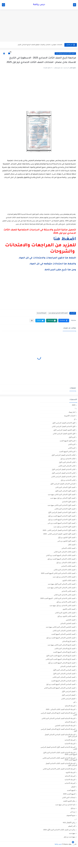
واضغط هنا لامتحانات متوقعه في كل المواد (52, 264)
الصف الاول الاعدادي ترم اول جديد (64, 527)
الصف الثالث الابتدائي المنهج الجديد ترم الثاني (60, 555)
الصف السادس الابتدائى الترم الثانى (64, 677)
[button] (63, 320)
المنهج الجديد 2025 (69, 794)
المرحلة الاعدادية (41, 313)
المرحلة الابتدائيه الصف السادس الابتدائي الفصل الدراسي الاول (61, 735)
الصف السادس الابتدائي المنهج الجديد (63, 681)
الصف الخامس (70, 620)
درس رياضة (39, 4)
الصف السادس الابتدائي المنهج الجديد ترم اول (60, 684)
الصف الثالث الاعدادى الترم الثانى (64, 569)
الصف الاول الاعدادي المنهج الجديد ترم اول (61, 519)
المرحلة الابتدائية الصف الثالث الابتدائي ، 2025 (60, 709)
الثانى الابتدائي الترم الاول (67, 462)
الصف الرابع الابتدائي (68, 641)
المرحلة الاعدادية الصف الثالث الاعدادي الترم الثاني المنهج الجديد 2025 (60, 759)
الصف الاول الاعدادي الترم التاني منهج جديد (61, 505)
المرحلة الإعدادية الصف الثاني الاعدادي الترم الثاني (59, 769)
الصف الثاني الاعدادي (68, 591)
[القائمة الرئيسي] (74, 4)
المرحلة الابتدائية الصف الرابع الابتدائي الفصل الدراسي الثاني (59, 714)
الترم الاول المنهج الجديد (67, 441)
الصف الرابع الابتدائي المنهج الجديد (64, 652)
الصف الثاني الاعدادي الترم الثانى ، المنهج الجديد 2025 (57, 598)
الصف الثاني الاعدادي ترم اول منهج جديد (62, 605)
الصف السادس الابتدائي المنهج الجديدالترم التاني (59, 688)
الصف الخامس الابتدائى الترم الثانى (64, 630)
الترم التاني (71, 444)
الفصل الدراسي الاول (68, 695)
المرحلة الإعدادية (70, 740)
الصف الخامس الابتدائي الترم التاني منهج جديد (60, 627)
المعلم (73, 787)
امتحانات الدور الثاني (68, 797)
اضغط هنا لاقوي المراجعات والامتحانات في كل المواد (47, 258)
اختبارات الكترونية (69, 415)
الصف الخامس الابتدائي (67, 623)
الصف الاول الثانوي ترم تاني (66, 541)
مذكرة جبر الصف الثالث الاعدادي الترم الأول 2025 (59, 830)
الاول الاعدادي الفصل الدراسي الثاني (63, 426)
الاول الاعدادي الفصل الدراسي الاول (63, 423)
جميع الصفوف (70, 815)
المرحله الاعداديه (70, 783)
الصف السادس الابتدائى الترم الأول (64, 670)
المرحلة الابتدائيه (70, 722)
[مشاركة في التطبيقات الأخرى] (31, 320)
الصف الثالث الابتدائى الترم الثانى (64, 552)
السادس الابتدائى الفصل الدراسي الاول (62, 484)
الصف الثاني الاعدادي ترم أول (65, 602)
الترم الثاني (71, 448)
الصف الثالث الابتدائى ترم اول (65, 562)
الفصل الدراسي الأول (68, 691)
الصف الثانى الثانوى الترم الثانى (65, 612)
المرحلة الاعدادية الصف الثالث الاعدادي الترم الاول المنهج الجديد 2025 (60, 753)
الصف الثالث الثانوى (68, 580)
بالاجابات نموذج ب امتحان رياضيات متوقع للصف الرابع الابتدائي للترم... (39, 45)
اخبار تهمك (72, 412)
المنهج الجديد (71, 790)
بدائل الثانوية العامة (69, 801)
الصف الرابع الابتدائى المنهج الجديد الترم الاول (60, 655)
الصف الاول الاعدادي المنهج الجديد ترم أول (61, 516)
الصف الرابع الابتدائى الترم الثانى (64, 648)
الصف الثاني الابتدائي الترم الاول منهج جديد (61, 584)
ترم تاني (72, 812)
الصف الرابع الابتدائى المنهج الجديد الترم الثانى (60, 659)
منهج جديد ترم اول (69, 837)
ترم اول (73, 808)
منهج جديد (72, 833)
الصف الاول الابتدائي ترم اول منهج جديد (62, 498)
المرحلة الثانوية (70, 772)
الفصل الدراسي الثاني (68, 698)
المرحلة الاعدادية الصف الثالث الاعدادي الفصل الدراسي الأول (61, 764)
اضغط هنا (64, 239)
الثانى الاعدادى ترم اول (68, 480)
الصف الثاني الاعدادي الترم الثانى (64, 595)
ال (74, 419)
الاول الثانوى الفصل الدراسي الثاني (64, 433)
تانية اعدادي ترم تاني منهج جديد (65, 804)
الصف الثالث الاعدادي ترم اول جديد (65, 53)
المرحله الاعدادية (70, 779)
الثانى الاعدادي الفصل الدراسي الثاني (63, 476)
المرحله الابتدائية (70, 776)
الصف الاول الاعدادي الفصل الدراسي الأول (61, 512)
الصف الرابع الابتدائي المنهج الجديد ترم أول (61, 663)
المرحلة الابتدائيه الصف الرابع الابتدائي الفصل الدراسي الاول (59, 730)
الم (74, 702)
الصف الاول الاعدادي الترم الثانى (64, 509)
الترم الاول (72, 437)
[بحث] (3, 4)
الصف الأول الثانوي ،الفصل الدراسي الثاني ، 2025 (59, 534)
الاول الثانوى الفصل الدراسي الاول (64, 430)
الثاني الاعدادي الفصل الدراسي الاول (63, 473)
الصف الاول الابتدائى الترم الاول (65, 491)
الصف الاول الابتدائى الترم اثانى (65, 487)
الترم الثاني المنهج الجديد (67, 451)
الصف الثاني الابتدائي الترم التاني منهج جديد (61, 587)
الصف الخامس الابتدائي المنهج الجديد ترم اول (60, 638)
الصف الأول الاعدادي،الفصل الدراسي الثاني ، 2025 (59, 530)
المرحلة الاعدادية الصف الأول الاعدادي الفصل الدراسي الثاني (59, 748)
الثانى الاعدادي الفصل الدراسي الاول (63, 469)
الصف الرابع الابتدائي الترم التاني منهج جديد (61, 645)
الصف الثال (71, 544)
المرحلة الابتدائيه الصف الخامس (65, 725)
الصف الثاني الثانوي (69, 609)
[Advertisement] (39, 25)
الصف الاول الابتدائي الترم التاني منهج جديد (61, 494)
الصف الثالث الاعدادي (68, 566)
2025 (73, 405)
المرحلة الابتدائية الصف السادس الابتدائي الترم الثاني (58, 718)
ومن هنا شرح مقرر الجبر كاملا (60, 270)
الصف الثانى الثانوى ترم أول (66, 616)
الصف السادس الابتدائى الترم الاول (64, 673)
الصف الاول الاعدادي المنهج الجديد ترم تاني (61, 523)
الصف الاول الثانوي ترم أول (66, 537)
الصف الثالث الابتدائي (68, 548)
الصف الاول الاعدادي (68, 501)
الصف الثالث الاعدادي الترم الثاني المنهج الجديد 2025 (58, 573)
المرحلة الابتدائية (70, 706)
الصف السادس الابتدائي (67, 666)
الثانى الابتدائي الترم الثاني (66, 466)
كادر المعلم (71, 826)
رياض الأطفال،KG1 (69, 822)
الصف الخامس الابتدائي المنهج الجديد (63, 634)
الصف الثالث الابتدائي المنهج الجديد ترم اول (61, 559)
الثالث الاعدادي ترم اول (67, 458)
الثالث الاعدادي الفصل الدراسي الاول (63, 455)
